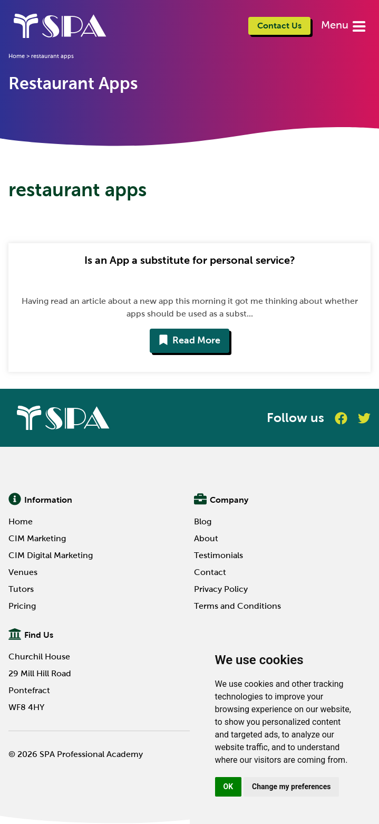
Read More (189, 340)
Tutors (21, 589)
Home (16, 56)
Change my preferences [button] (291, 786)
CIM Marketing (37, 538)
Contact (210, 572)
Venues (22, 572)
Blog (202, 521)
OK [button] (228, 786)
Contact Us (279, 25)
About (206, 538)
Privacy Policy (221, 589)
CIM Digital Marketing (50, 555)
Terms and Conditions (237, 605)
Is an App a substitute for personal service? (189, 260)
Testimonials (218, 555)
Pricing (22, 605)
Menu (336, 25)
